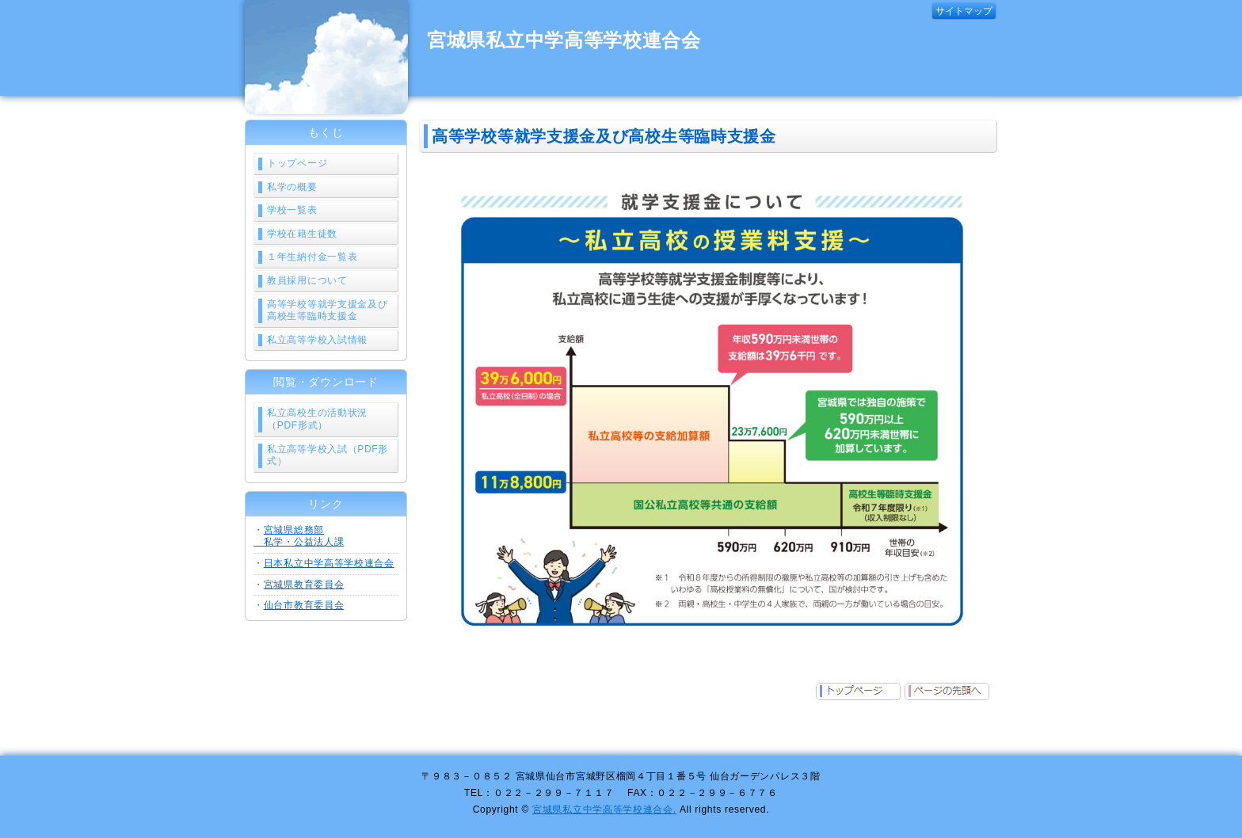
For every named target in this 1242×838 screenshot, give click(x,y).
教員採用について (307, 280)
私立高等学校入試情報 (317, 339)
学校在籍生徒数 (302, 233)
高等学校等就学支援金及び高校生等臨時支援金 (327, 310)
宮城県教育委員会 (304, 584)
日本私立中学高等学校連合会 (329, 563)
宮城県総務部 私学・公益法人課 (298, 536)
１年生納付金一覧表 (312, 256)
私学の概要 (292, 186)
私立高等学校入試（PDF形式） (327, 455)
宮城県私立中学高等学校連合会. (604, 809)
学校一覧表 (292, 209)
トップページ (297, 163)
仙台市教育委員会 (304, 605)
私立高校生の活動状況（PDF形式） (317, 419)
